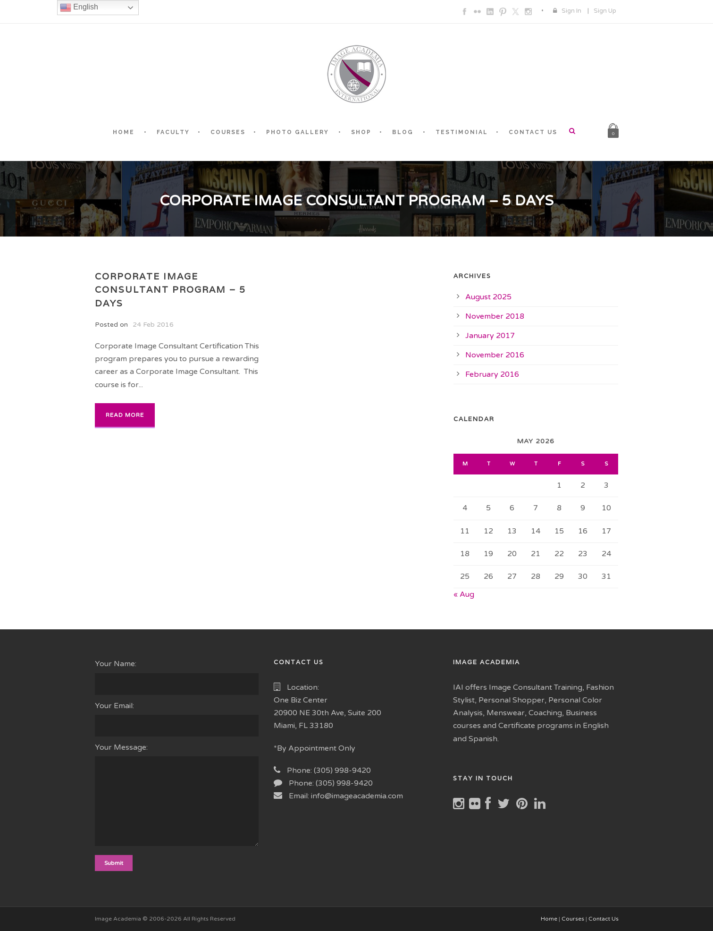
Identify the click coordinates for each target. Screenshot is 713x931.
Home (549, 918)
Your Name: (177, 676)
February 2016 (492, 374)
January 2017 (490, 335)
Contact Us (603, 918)
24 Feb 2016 (153, 325)
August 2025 (488, 297)
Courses (573, 918)
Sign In (571, 11)
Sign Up (605, 11)
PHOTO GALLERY (297, 132)
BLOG (402, 132)
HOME (123, 132)
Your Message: (177, 796)
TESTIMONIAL (462, 132)
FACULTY (173, 132)
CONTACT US (533, 132)
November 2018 (494, 316)
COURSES (227, 132)
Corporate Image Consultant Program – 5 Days (170, 290)
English (79, 7)
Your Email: (177, 718)
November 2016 (494, 355)
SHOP (361, 132)
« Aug (463, 594)
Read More (125, 415)
